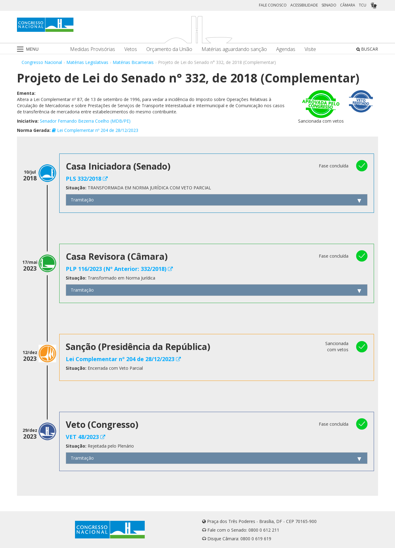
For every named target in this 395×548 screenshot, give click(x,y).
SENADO (329, 5)
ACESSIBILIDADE (304, 5)
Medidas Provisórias (92, 49)
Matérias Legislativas (87, 62)
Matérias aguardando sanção (234, 49)
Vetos (130, 49)
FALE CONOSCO (273, 5)
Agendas (285, 49)
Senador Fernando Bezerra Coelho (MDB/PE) (85, 121)
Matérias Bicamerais (133, 62)
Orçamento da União (169, 49)
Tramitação (82, 200)
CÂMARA (347, 5)
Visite (310, 49)
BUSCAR (367, 49)
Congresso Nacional (42, 62)
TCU (362, 5)
